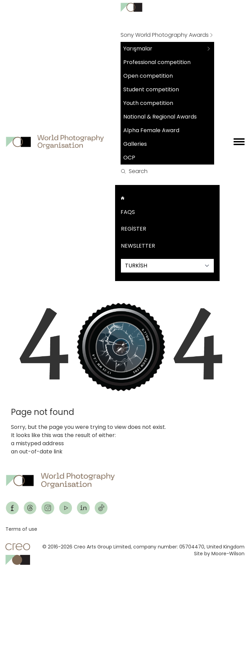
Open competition (148, 76)
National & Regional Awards (160, 117)
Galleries (135, 144)
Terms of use (21, 529)
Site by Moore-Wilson (219, 553)
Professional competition (157, 62)
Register (133, 229)
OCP (129, 157)
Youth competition (148, 103)
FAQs (128, 212)
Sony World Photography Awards (165, 35)
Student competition (151, 89)
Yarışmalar (137, 48)
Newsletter (138, 246)
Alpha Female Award (151, 130)
